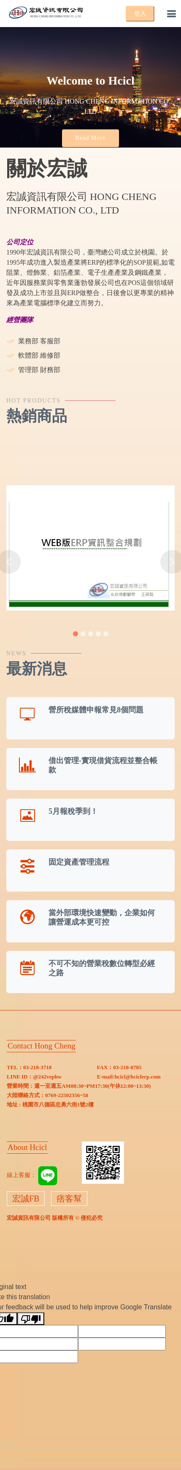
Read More (91, 138)
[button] (9, 562)
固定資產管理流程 (79, 862)
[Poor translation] (30, 1318)
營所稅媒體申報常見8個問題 (96, 710)
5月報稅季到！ (73, 811)
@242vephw (47, 1076)
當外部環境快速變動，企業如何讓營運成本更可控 (102, 917)
